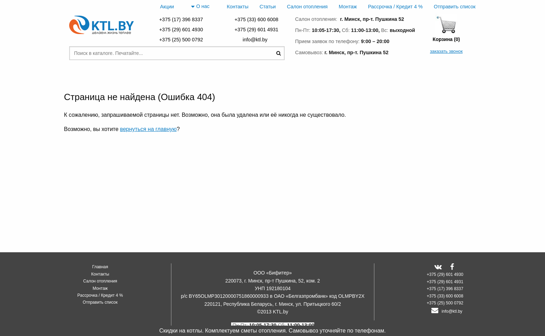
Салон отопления (307, 6)
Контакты (238, 6)
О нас (200, 6)
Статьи (268, 6)
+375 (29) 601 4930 (181, 29)
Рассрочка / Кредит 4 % (395, 6)
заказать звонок (446, 51)
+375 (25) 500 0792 (181, 39)
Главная (100, 266)
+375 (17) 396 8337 (181, 19)
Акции (167, 6)
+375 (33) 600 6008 (256, 19)
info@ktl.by (256, 39)
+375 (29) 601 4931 (256, 29)
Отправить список (454, 6)
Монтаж (348, 6)
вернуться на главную (148, 129)
